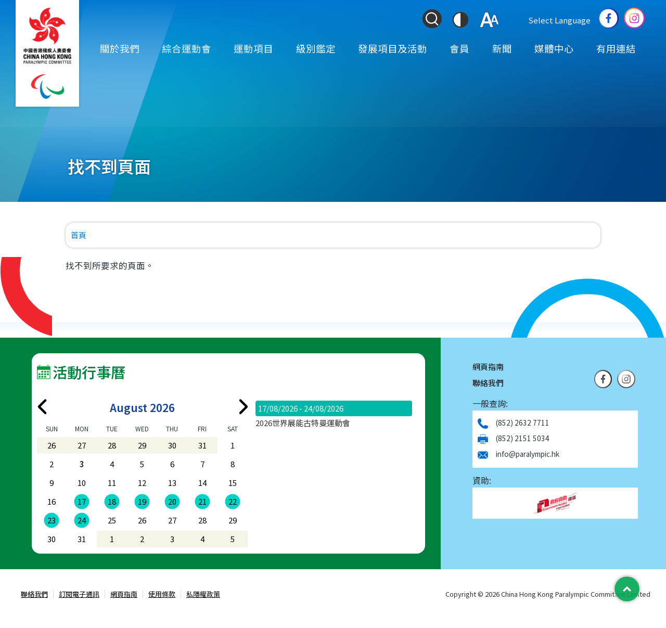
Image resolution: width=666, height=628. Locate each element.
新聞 (502, 48)
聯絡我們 (488, 382)
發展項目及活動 (392, 48)
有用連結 (616, 48)
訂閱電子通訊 (79, 594)
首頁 (78, 234)
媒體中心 (554, 48)
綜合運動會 (186, 48)
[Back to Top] (627, 589)
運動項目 (253, 48)
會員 (459, 48)
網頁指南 (488, 366)
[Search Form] (431, 18)
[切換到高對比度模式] (460, 19)
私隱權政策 (203, 594)
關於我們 (119, 48)
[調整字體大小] (489, 19)
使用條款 (161, 594)
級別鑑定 (316, 48)
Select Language (559, 20)
